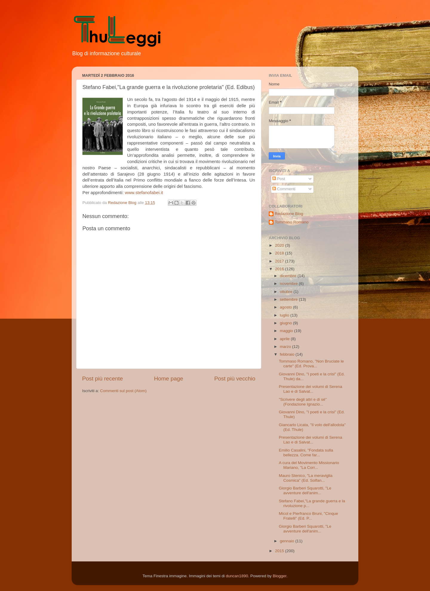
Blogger (279, 576)
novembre (289, 283)
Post (278, 178)
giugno (286, 323)
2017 (280, 261)
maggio (287, 330)
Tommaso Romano (291, 222)
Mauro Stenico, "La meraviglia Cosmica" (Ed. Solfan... (306, 478)
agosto (286, 307)
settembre (289, 299)
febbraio (288, 354)
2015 (280, 551)
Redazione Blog (289, 213)
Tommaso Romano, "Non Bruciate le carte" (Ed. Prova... (311, 363)
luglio (285, 315)
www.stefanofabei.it (144, 192)
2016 (280, 269)
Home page (168, 378)
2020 (280, 245)
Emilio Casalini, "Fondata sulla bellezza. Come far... (306, 452)
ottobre (287, 291)
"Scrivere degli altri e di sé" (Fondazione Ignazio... (303, 401)
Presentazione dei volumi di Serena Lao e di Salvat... (310, 389)
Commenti (283, 189)
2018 (280, 253)
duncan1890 (237, 576)
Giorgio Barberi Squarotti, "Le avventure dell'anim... (305, 490)
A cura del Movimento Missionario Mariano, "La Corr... (309, 465)
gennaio (287, 541)
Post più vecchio (234, 378)
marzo (286, 346)
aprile (285, 339)
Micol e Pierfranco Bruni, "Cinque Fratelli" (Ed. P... (308, 516)
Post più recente (102, 378)
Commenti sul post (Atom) (123, 391)
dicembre (288, 276)
